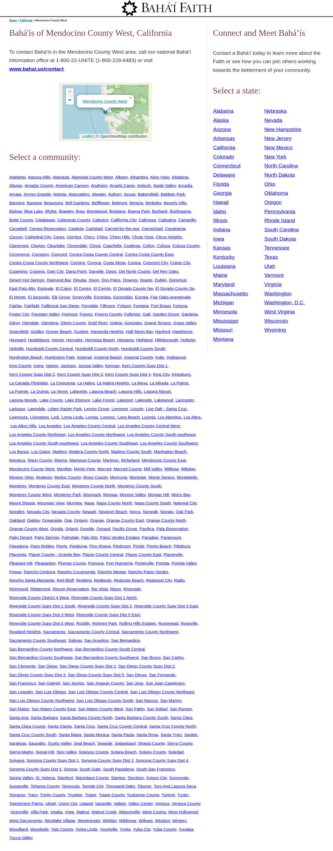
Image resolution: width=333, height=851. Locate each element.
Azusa (130, 194)
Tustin (182, 794)
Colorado (223, 157)
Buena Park (139, 211)
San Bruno (151, 657)
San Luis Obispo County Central (98, 692)
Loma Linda (72, 417)
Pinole (139, 546)
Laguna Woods (23, 400)
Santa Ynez (171, 734)
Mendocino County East (164, 460)
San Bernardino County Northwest (40, 649)
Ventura (162, 803)
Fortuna (180, 305)
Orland (71, 528)
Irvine (38, 365)
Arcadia (185, 185)
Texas (271, 257)
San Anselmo (96, 640)
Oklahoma (276, 193)
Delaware (224, 175)
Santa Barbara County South (141, 717)
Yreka (125, 829)
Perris (61, 546)
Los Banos (19, 451)
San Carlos (173, 657)
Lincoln (137, 408)
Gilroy (14, 323)
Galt (146, 314)
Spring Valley (21, 777)
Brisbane (117, 211)
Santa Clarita (59, 726)
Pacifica (147, 528)
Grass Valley (184, 323)
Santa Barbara (44, 717)
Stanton (118, 777)
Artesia (59, 194)
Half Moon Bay (139, 331)
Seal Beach (84, 743)
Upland (86, 803)
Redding (84, 580)
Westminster (89, 820)
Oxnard (103, 528)
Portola (162, 563)
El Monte (17, 297)
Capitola (76, 228)
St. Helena (45, 777)
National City (184, 503)
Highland (144, 340)
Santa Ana (18, 717)
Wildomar (127, 820)
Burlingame (180, 211)
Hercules (74, 340)
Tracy (33, 794)
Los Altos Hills (23, 425)
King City (161, 374)
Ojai (68, 520)
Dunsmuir (178, 280)
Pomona (96, 563)
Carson (16, 237)
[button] (105, 112)
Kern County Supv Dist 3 (80, 374)
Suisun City (156, 777)
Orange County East (125, 520)
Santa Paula (122, 734)
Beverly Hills (175, 202)
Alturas (15, 185)
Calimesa (147, 220)
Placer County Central (102, 554)
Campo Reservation (47, 228)
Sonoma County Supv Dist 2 (107, 760)
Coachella (112, 245)
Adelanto (17, 177)
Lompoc (107, 417)
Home (13, 20)
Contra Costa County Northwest (38, 262)
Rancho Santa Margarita (32, 580)
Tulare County (111, 794)
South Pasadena (118, 769)
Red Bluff (65, 580)
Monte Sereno (161, 477)
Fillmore (107, 305)
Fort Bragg (161, 305)
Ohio (270, 184)
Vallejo (120, 803)
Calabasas (45, 220)
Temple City (92, 786)
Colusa (163, 245)
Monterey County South (139, 486)
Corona (94, 262)
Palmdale (70, 537)
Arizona (222, 129)
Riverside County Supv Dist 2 (105, 606)
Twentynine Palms (26, 803)
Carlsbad (94, 228)
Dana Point (76, 271)
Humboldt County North (97, 348)
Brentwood (97, 211)
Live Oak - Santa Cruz (166, 408)
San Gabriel (49, 683)
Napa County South (153, 503)
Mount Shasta (22, 503)
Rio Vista (99, 589)
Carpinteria (175, 228)
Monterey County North (93, 486)
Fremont (69, 314)
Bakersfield (148, 194)
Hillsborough (166, 340)
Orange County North (166, 520)
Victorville (19, 812)
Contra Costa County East (149, 254)
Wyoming (275, 330)
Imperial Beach (108, 357)
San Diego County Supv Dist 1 (88, 666)
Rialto (179, 580)
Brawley (66, 211)
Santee (190, 734)
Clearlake (56, 245)
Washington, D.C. (284, 302)
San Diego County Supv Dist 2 (146, 666)
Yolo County (62, 829)
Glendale (30, 323)
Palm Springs (46, 537)
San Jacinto (73, 683)
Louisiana (224, 266)
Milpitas (188, 469)
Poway (15, 572)
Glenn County (73, 323)
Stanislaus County (92, 777)
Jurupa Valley (90, 365)
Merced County (128, 469)
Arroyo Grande (37, 194)
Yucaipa (186, 829)
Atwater (99, 194)
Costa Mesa (114, 262)
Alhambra (139, 177)
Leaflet (87, 136)
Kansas (221, 248)
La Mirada (159, 383)
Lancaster (185, 400)
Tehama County (45, 786)
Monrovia (118, 477)
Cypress (37, 271)
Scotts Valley (60, 743)
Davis (111, 271)
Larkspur (17, 408)
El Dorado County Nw (133, 288)
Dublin (161, 280)
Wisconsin (276, 321)
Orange (97, 520)
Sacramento (54, 631)
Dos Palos (111, 280)
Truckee (75, 794)
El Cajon (64, 288)
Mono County (95, 477)
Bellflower (101, 202)
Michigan (223, 302)
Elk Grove (61, 297)
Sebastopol (125, 743)
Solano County (152, 752)
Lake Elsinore (77, 400)
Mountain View (50, 503)
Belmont (119, 202)
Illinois (220, 220)
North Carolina (281, 166)
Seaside (105, 743)
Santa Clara (181, 717)
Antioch (144, 185)
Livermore (18, 417)
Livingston (39, 417)
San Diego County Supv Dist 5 (96, 674)
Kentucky (224, 257)
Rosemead (168, 623)
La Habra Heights (113, 383)
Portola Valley (184, 563)
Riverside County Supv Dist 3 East (166, 606)
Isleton (52, 365)
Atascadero (79, 194)
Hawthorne (182, 331)
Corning (77, 262)
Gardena (189, 314)
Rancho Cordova (39, 572)
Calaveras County (73, 220)
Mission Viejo (21, 477)
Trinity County (52, 794)
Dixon (94, 280)
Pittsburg (182, 546)
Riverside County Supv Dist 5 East (108, 614)
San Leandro (21, 692)
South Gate (90, 769)
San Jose (134, 683)
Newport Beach (113, 511)
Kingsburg (181, 374)
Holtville (16, 348)
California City (123, 220)
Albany (121, 177)
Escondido (123, 297)
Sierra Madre (21, 752)
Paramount (171, 537)
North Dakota (279, 175)
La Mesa (140, 383)
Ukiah (50, 803)
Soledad (175, 752)
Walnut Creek (103, 812)
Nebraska (275, 111)
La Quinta (40, 391)
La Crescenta (62, 383)
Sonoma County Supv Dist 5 (35, 769)
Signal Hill (45, 752)
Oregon (273, 202)
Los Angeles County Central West (149, 425)
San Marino (171, 700)
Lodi (55, 417)
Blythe (51, 211)
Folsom (124, 305)
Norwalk (150, 511)
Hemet (58, 340)
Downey (130, 280)
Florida (221, 184)
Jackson (68, 365)
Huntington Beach (25, 357)
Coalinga (132, 245)
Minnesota (225, 312)
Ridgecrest (40, 589)
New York (275, 157)
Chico (89, 237)
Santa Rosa (147, 734)
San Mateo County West (100, 709)
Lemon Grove (96, 408)
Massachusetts (230, 293)
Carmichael (152, 228)
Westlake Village (59, 820)
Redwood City (159, 580)
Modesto (44, 477)
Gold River (98, 323)
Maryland (224, 284)
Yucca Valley (21, 837)
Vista (69, 812)
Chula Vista (142, 237)
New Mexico (278, 147)
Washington (278, 293)
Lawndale (36, 408)
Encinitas (102, 297)
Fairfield (31, 305)
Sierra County (180, 743)
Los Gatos (40, 451)
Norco (135, 511)
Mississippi (225, 321)
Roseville (189, 623)
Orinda (56, 528)
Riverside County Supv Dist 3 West (41, 614)
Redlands (102, 580)
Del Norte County (135, 271)
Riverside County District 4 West (39, 597)
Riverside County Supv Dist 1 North (104, 597)
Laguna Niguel (157, 391)
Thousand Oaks (120, 786)
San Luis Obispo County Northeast (162, 692)
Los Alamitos (169, 417)
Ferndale (89, 305)
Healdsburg (38, 340)
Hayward (17, 340)
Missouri (222, 330)
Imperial (84, 357)
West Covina (154, 812)
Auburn (115, 194)
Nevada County (66, 511)
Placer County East (143, 554)
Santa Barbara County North (86, 717)
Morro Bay (180, 494)
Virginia (273, 284)
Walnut (82, 812)
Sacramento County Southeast (37, 640)
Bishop (15, 211)
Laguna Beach (102, 391)
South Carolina (281, 229)
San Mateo (19, 709)
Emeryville (82, 297)
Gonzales (133, 323)
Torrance (17, 794)
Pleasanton (45, 563)
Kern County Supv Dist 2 (32, 374)
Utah (270, 266)
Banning (16, 202)
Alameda (61, 177)
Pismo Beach (159, 546)
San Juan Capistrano (165, 683)
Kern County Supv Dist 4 (128, 374)
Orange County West (28, 528)
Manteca (17, 460)
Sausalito (37, 743)
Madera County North (89, 451)
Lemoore (120, 408)
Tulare (91, 794)
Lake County (51, 400)
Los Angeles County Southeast (109, 443)
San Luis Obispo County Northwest (41, 700)
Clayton (38, 245)
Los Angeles (50, 425)
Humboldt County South (143, 348)
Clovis (95, 245)
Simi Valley (66, 752)
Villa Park (39, 812)
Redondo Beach (129, 580)
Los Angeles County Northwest (96, 434)
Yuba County (164, 829)
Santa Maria (70, 734)
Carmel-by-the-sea (122, 228)
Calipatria (167, 220)
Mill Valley (153, 469)
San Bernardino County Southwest (107, 657)
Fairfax (15, 305)
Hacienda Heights (107, 331)
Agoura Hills (39, 177)
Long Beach (128, 417)
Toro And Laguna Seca (175, 786)
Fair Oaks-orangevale (171, 297)
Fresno (86, 314)
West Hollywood (183, 812)
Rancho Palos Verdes (148, 572)
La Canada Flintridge (28, 383)
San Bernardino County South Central (110, 649)
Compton (40, 254)
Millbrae (171, 469)
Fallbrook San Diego (60, 305)
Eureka (141, 297)
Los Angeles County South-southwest (43, 443)
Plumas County (72, 563)
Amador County (38, 185)
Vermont (274, 275)
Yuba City (142, 829)
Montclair (137, 477)
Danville (96, 271)
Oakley (33, 520)
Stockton (135, 777)
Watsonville (129, 812)
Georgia (222, 193)
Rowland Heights (25, 631)
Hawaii (221, 202)
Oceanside (52, 520)
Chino (102, 237)
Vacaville (103, 803)
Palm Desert (20, 537)
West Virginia (279, 312)
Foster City (19, 314)
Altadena (180, 177)
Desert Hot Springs (26, 280)
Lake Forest (103, 400)
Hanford (162, 331)
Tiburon (144, 786)
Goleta (116, 323)
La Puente (18, 391)
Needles (16, 511)
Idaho (219, 211)
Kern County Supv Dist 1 (145, 365)
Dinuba (80, 280)
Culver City (180, 262)
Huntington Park (60, 357)
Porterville (144, 563)
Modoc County (67, 477)
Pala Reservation (172, 528)
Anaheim (99, 185)
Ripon (115, 589)
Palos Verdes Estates (120, 537)
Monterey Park (67, 494)
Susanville (18, 786)
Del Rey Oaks (165, 271)
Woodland (18, 829)
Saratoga (17, 743)
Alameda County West (92, 177)
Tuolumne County (143, 794)
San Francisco (22, 683)
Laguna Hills (130, 391)
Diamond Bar (59, 280)
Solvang (16, 760)
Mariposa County (85, 460)
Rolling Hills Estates (137, 623)
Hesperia (125, 340)
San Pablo (135, 709)
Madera (60, 451)
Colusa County (185, 245)
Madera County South (131, 451)
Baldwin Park (173, 194)
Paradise (150, 537)
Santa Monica (96, 734)
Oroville (87, 528)
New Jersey (278, 138)
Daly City (55, 271)
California (26, 20)
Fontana (141, 305)
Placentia (17, 554)
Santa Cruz (84, 726)
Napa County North (114, 503)
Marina (60, 460)
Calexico (100, 220)
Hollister (187, 340)
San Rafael (157, 709)
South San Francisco (155, 769)
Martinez (111, 460)
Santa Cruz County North (172, 726)
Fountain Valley (45, 314)
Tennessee (277, 248)
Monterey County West (30, 494)
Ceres (59, 237)
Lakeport (125, 400)
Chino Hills (120, 237)
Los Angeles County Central (89, 425)
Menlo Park (84, 469)
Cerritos (74, 237)
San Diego (47, 666)
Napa (89, 503)
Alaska (221, 120)
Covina (134, 262)
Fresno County (108, 314)
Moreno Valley (133, 494)
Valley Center (140, 803)
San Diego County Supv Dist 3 (37, 674)
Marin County (39, 460)
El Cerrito (102, 288)
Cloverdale (77, 245)
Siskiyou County (93, 752)
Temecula (71, 786)
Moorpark (92, 494)
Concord (59, 254)
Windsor (162, 820)
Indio (159, 357)
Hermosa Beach (100, 340)
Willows (146, 820)
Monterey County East (49, 486)
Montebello (187, 477)
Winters (179, 820)
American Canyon (72, 185)
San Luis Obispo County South (104, 700)
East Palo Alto (22, 288)
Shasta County (151, 743)
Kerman (112, 365)
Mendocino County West (105, 101)
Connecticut (227, 166)
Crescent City (155, 262)
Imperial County (138, 357)
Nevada (273, 120)
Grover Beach (59, 331)
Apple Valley (164, 185)
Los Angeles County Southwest (169, 443)
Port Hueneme (119, 563)
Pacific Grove (125, 528)
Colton (149, 245)
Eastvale (45, 288)
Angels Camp (122, 185)
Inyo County (20, 365)
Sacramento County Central (93, 631)
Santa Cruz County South (32, 734)
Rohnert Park (104, 623)
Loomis (149, 417)
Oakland (17, 520)
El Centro (82, 288)
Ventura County (186, 803)
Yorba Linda (86, 829)
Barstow (34, 202)
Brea (80, 211)
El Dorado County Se (174, 288)
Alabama (223, 111)
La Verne (59, 391)
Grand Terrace (157, 323)
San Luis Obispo (51, 692)
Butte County (21, 220)
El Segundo (38, 297)
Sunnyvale (179, 777)
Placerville (173, 554)
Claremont (18, 245)
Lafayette (78, 391)
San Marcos (147, 700)
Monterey (17, 486)
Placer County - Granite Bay (54, 554)
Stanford (65, 777)
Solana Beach (124, 752)
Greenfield (18, 331)
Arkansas (224, 138)
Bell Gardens (77, 202)
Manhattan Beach (170, 451)
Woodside (39, 829)
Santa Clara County (27, 726)
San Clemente (22, 666)
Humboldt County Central (49, 348)
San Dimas (136, 674)
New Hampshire (283, 129)
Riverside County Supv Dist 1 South (42, 606)
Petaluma (78, 546)
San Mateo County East (54, 709)
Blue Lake (33, 211)
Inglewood (175, 357)
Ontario (81, 520)
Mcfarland (130, 460)
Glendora (49, 323)
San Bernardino (125, 640)
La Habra (85, 383)
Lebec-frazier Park (65, 408)
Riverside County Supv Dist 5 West (41, 623)
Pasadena (18, 546)
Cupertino (18, 271)
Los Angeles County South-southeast (161, 434)
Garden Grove (166, 314)
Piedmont (122, 546)
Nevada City (38, 511)
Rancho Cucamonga (76, 572)
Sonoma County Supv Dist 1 (53, 760)
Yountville (108, 829)
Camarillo (187, 220)
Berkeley (153, 202)
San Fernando (162, 674)
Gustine (81, 331)
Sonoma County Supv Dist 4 (162, 760)
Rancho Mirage (112, 572)
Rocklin (83, 623)
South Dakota (280, 239)
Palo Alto (89, 537)
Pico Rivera (100, 546)
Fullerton (132, 314)
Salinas (75, 640)
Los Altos (192, 417)
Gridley (37, 331)
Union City (67, 803)
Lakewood (163, 400)
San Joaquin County (105, 683)
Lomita (91, 417)
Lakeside (143, 400)
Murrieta (74, 503)
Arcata (15, 194)
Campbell (18, 228)
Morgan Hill (158, 494)
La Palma (179, 383)
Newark (89, 511)
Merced (104, 469)
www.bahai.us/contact (36, 69)
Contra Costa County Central (96, 254)
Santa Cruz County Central (122, 726)
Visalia (56, 812)
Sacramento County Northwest (149, 631)
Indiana (221, 229)
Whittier (110, 820)
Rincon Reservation (71, 589)
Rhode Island (279, 220)
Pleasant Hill (20, 563)
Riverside (132, 589)
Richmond (18, 589)
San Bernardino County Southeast (40, 657)
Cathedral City (38, 237)
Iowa (218, 239)
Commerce (19, 254)
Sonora (71, 769)
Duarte (146, 280)
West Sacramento (25, 820)
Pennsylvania (279, 211)
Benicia (136, 202)
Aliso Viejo (159, 177)
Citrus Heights (169, 237)
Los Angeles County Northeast (37, 434)
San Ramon (181, 709)
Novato (167, 511)
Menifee (64, 469)
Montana (223, 339)
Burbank (160, 211)
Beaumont (53, 202)
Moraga (110, 494)
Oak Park (184, 511)
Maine (220, 275)
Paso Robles (42, 546)
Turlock (168, 794)
